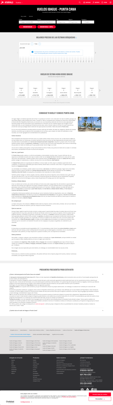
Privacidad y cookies (61, 367)
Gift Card (35, 377)
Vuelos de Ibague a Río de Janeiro (50, 341)
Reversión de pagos (84, 366)
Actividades (35, 373)
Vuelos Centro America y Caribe (36, 330)
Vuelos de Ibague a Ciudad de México (49, 343)
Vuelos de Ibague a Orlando (49, 350)
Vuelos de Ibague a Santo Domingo (67, 349)
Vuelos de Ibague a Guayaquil (33, 349)
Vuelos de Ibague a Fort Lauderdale (67, 345)
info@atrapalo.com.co (88, 386)
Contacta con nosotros (85, 364)
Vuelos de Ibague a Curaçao (65, 343)
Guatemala (13, 369)
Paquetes (35, 366)
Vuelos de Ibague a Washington (33, 345)
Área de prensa (59, 362)
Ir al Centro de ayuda (85, 362)
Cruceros (35, 367)
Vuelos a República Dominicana (53, 330)
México (13, 373)
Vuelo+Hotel (36, 364)
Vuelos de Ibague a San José (49, 346)
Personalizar (100, 399)
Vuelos (34, 360)
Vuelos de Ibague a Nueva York (16, 347)
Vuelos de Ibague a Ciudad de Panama (16, 349)
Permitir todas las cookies (100, 394)
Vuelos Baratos (23, 330)
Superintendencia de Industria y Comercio (66, 369)
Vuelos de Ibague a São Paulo (33, 341)
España (13, 360)
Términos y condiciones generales (64, 364)
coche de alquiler (40, 304)
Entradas (35, 371)
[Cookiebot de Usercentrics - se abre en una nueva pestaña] (10, 402)
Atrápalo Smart (36, 381)
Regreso (71, 19)
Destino (39, 19)
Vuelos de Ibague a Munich (65, 341)
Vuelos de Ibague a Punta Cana (33, 343)
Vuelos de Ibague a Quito (15, 345)
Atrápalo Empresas (37, 379)
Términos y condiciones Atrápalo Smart (65, 366)
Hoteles (35, 362)
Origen (20, 19)
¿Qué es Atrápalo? (60, 360)
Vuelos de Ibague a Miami (15, 341)
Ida (57, 19)
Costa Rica (13, 367)
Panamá (13, 366)
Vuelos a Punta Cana (67, 330)
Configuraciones (25, 402)
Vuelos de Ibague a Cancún (15, 343)
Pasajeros (84, 19)
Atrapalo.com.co (14, 330)
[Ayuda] (104, 2)
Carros (34, 369)
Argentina (13, 371)
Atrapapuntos (36, 375)
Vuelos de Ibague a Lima (31, 347)
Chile (12, 362)
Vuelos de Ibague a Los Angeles (66, 347)
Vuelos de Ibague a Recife (48, 348)
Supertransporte (60, 371)
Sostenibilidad (59, 373)
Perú (12, 364)
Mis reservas (83, 360)
